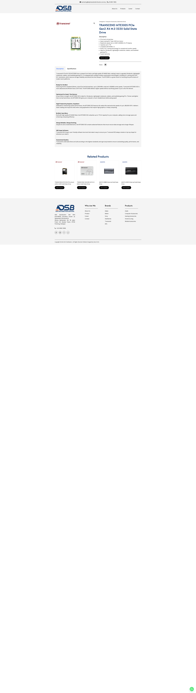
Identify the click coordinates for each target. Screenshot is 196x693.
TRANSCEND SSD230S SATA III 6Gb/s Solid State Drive (85, 183)
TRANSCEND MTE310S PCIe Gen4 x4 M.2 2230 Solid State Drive (64, 183)
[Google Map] (64, 232)
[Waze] (68, 232)
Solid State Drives (121, 21)
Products (122, 9)
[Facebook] (56, 232)
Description (60, 69)
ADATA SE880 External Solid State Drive (108, 183)
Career (130, 9)
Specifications (71, 69)
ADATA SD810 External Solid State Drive (131, 183)
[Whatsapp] (192, 689)
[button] (105, 64)
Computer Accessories (111, 21)
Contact (137, 9)
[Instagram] (60, 232)
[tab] (60, 68)
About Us (114, 9)
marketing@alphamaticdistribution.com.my (93, 2)
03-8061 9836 (112, 2)
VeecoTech (96, 242)
